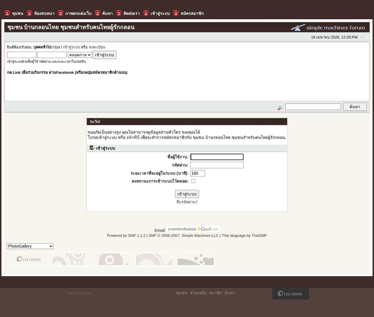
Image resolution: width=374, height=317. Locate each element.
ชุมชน (181, 292)
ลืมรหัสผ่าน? (187, 202)
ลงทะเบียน (97, 47)
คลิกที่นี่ (133, 137)
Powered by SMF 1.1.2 (126, 235)
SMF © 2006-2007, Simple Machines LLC (183, 235)
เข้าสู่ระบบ (71, 47)
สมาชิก (215, 292)
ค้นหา (230, 292)
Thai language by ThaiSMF (244, 235)
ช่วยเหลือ (198, 292)
